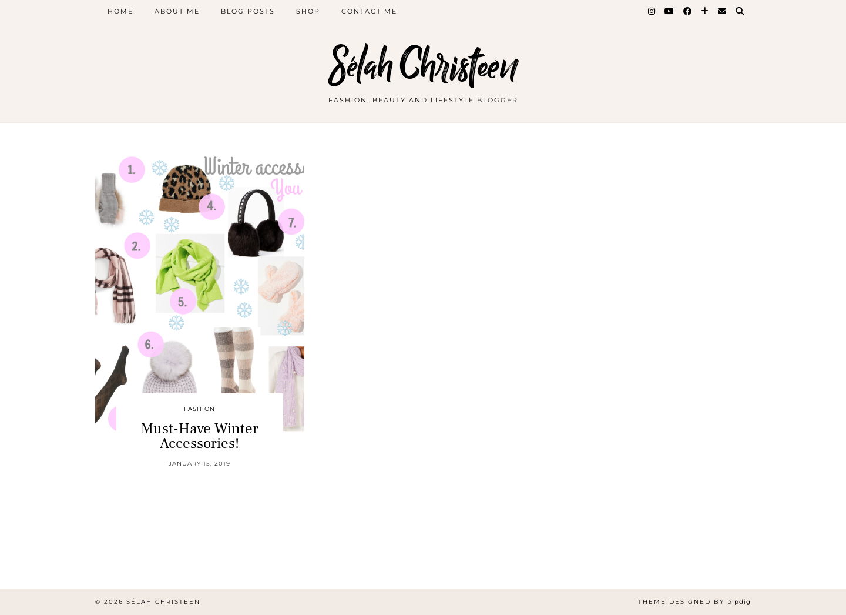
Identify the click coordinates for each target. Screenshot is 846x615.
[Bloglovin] (705, 11)
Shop (308, 11)
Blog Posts (248, 11)
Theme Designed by (694, 602)
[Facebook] (688, 11)
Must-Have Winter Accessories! (199, 436)
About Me (177, 11)
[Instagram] (652, 11)
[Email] (722, 11)
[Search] (740, 11)
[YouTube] (669, 11)
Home (120, 11)
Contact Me (369, 11)
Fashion (199, 409)
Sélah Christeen (423, 66)
